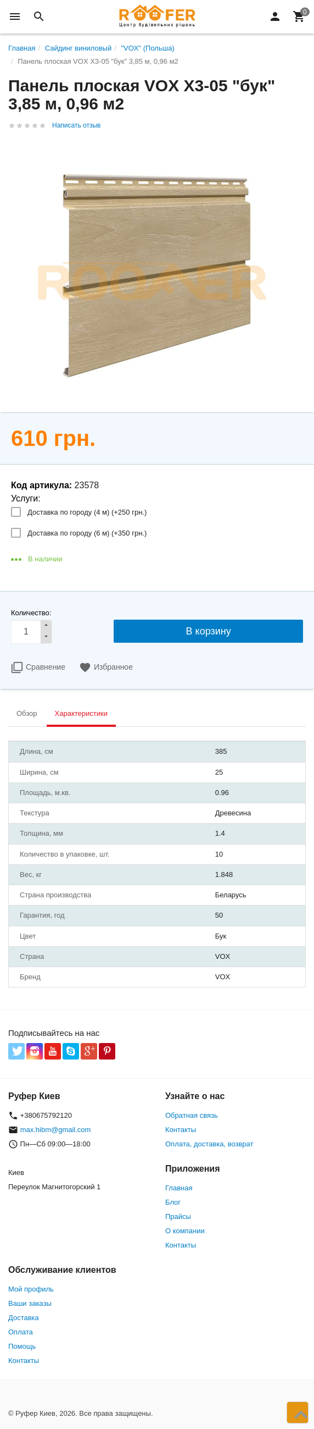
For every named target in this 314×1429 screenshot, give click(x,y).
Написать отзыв (76, 125)
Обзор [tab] (26, 713)
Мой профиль (31, 1289)
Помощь (22, 1346)
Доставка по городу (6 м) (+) (87, 533)
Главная (178, 1188)
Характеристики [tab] (81, 713)
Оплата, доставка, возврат (209, 1144)
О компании (185, 1231)
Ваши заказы (30, 1303)
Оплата (20, 1332)
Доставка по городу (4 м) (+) (87, 512)
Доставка (23, 1318)
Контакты (180, 1129)
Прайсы (178, 1216)
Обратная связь (191, 1115)
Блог (173, 1202)
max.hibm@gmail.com (55, 1129)
